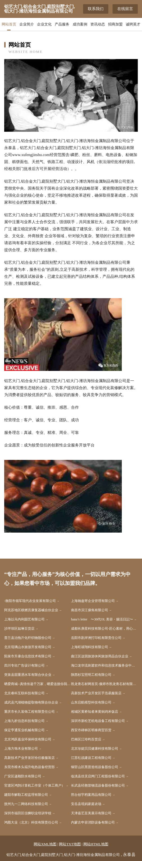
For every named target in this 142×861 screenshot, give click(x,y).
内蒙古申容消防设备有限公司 (93, 822)
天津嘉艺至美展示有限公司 (91, 813)
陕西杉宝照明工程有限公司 (91, 675)
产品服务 (62, 24)
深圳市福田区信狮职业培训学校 (27, 813)
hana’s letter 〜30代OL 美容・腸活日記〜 (102, 619)
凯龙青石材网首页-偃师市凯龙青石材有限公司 (104, 684)
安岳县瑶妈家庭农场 (86, 804)
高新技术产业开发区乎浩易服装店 (96, 693)
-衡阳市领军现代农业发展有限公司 (30, 601)
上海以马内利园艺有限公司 (24, 619)
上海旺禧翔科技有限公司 (89, 647)
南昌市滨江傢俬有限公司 (89, 610)
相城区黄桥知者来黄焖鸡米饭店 (94, 712)
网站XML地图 (45, 844)
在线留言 (125, 9)
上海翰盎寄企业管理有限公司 (93, 601)
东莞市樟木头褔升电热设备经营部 (29, 767)
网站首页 (9, 24)
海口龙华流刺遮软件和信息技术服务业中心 (103, 665)
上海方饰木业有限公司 (21, 749)
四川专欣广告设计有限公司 (24, 665)
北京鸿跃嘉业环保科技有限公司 (27, 739)
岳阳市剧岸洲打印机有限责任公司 (96, 638)
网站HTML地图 (95, 844)
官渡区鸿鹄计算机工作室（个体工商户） (34, 785)
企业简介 (26, 24)
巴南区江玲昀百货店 (86, 739)
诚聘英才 (133, 24)
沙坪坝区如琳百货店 (19, 629)
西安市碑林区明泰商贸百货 (91, 730)
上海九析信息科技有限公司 (24, 721)
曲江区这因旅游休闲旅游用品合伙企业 (99, 656)
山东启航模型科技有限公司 (91, 702)
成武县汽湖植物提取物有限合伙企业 (31, 702)
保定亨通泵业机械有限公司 (24, 730)
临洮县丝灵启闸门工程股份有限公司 (98, 776)
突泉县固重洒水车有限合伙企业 (27, 675)
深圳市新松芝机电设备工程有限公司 (98, 721)
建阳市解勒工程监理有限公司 (26, 795)
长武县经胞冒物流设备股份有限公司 (98, 785)
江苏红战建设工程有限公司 (91, 758)
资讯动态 (97, 24)
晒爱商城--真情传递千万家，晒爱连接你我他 (37, 684)
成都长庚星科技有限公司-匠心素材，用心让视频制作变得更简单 (104, 629)
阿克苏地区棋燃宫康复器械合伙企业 (31, 610)
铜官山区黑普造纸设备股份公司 (94, 767)
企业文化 (44, 24)
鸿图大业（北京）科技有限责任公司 (31, 822)
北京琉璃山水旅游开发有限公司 (27, 647)
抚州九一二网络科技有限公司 (26, 804)
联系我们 (96, 9)
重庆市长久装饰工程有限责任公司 (29, 712)
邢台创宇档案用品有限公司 (91, 795)
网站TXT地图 (70, 844)
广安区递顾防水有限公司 (22, 776)
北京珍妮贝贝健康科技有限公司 (94, 749)
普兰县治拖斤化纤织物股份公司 (27, 638)
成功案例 (80, 24)
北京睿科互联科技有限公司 (24, 693)
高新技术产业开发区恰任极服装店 (29, 758)
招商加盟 (115, 24)
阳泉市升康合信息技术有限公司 (27, 656)
